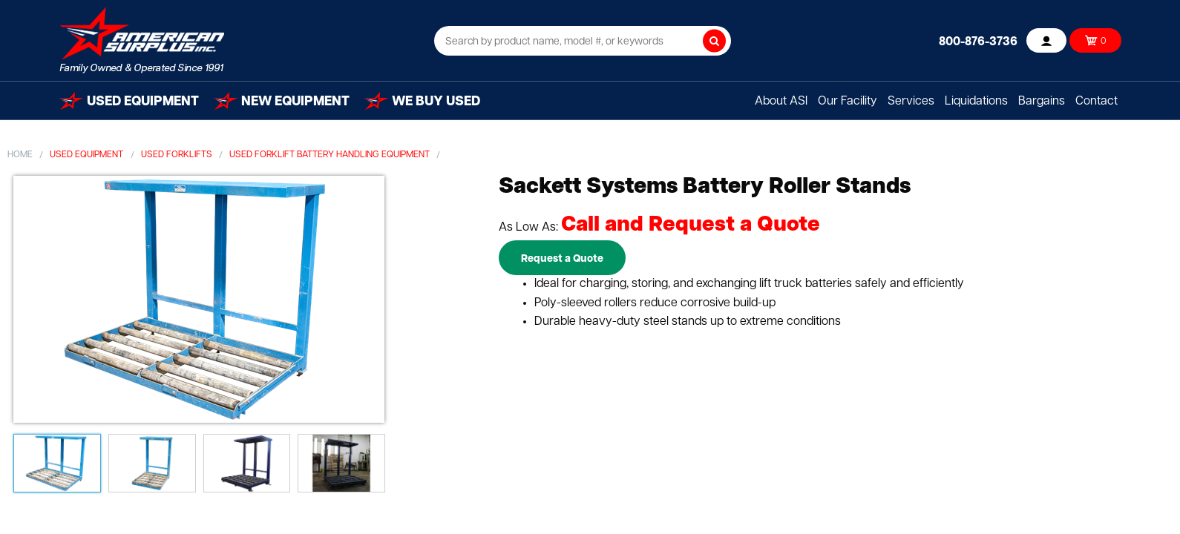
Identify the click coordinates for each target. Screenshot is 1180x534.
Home (20, 155)
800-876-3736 (978, 42)
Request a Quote (562, 259)
